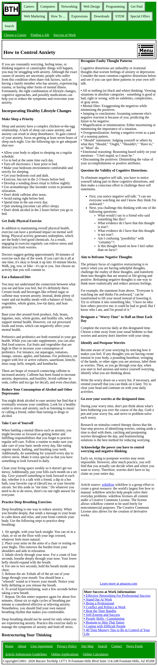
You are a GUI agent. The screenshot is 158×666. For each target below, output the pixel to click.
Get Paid (137, 6)
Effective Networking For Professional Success (117, 595)
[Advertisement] (119, 547)
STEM (119, 16)
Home (9, 646)
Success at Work (64, 35)
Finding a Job (40, 35)
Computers (47, 6)
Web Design (91, 6)
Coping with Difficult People (105, 626)
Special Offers (140, 16)
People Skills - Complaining (104, 618)
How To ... (58, 16)
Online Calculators (95, 654)
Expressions (79, 16)
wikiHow (108, 484)
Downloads (101, 16)
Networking (69, 6)
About (22, 646)
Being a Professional (99, 603)
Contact (116, 646)
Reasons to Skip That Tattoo (104, 622)
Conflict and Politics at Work (105, 607)
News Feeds (134, 646)
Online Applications (64, 654)
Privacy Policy (67, 646)
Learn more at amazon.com (118, 583)
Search (9, 26)
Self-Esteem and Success (102, 615)
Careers (29, 6)
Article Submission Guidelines (26, 654)
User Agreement (41, 646)
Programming (115, 6)
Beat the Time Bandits (100, 611)
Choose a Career (15, 35)
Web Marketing (34, 16)
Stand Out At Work (98, 599)
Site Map (87, 646)
